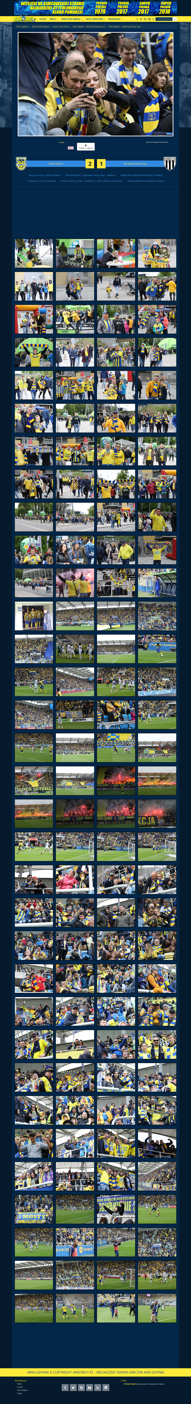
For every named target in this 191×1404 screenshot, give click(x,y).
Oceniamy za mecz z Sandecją (41, 181)
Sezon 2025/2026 (95, 19)
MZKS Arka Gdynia (72, 19)
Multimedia (115, 19)
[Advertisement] (95, 214)
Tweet (61, 142)
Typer (19, 1393)
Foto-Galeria (22, 26)
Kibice (54, 19)
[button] (174, 19)
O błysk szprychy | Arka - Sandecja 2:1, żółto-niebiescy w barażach (91, 181)
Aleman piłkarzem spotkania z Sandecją (145, 181)
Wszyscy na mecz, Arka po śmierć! (44, 175)
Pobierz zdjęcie (86, 146)
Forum (43, 19)
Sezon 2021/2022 (61, 26)
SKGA (19, 1384)
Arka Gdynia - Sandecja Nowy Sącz (89, 26)
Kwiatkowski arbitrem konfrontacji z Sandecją (141, 175)
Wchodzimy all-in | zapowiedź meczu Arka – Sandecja (90, 175)
